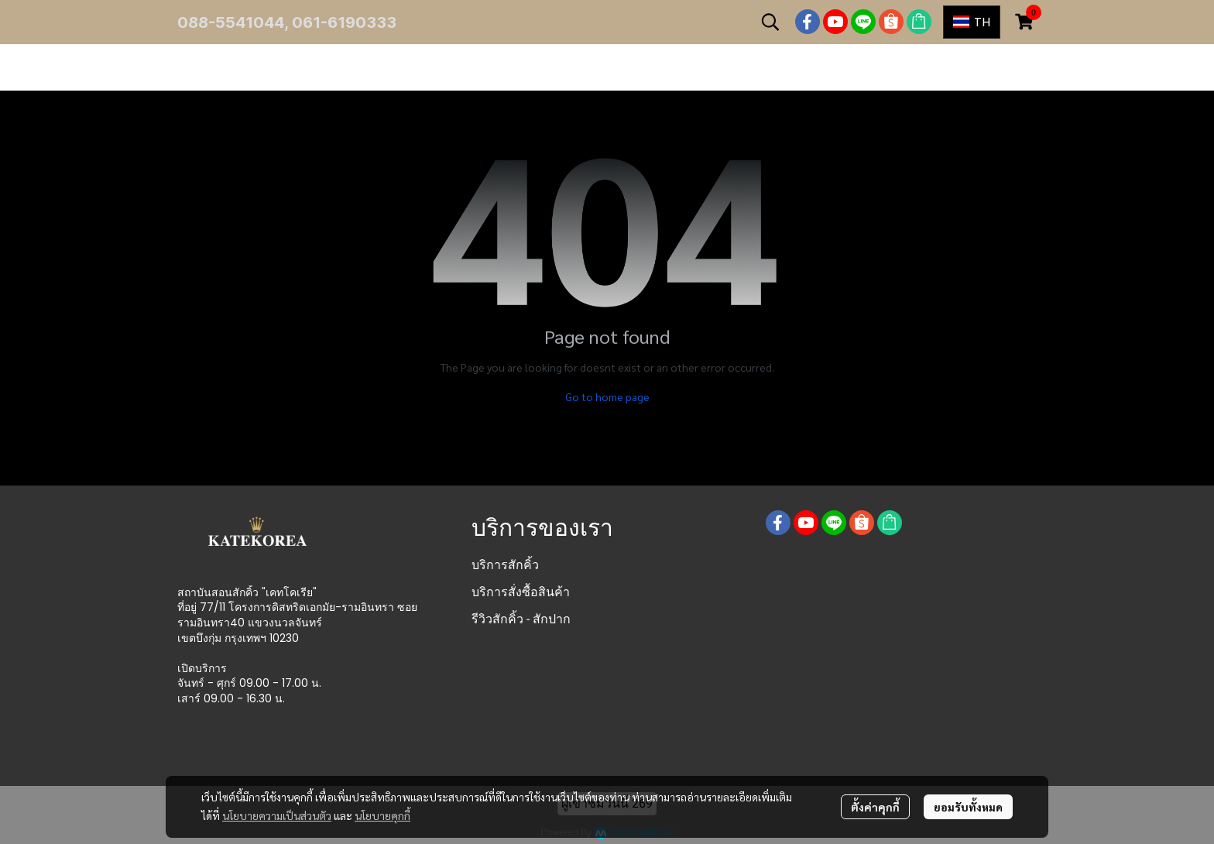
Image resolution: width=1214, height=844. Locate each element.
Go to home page (607, 396)
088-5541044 (230, 22)
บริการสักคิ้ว (505, 565)
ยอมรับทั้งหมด (968, 807)
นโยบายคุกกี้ (382, 815)
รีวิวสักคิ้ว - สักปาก (521, 619)
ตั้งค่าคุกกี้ (875, 807)
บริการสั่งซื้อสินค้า (521, 592)
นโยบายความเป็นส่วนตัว (276, 815)
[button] (770, 22)
